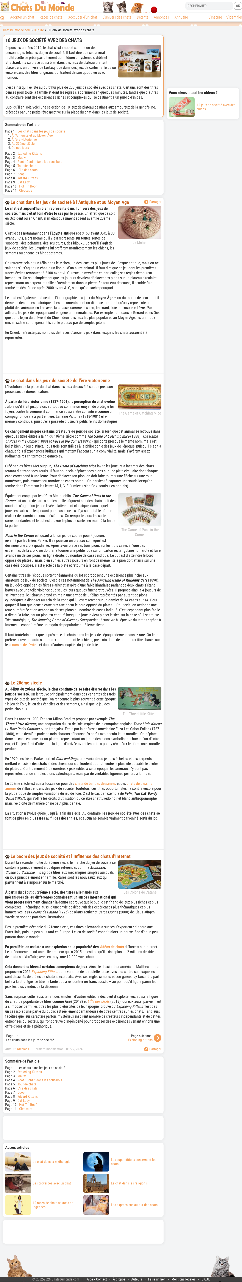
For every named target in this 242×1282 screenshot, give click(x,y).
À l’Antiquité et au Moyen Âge (32, 135)
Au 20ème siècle (23, 144)
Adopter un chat (22, 17)
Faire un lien (156, 1279)
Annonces (161, 17)
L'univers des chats (117, 17)
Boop (21, 174)
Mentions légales (183, 1279)
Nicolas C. (24, 1049)
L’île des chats (27, 170)
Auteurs (136, 1279)
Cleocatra (26, 190)
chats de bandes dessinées (95, 783)
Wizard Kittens (27, 178)
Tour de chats (26, 166)
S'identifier (234, 17)
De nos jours (20, 148)
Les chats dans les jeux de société (41, 131)
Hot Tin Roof (28, 186)
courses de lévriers (24, 644)
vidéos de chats (112, 947)
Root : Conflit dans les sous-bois (39, 162)
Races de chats (51, 17)
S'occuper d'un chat (82, 17)
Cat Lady (23, 182)
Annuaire (181, 17)
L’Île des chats (98, 1001)
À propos (119, 1279)
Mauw (21, 158)
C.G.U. (205, 1279)
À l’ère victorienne (24, 139)
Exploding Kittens (29, 153)
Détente (142, 17)
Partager (152, 202)
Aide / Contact (97, 1279)
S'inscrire (215, 17)
